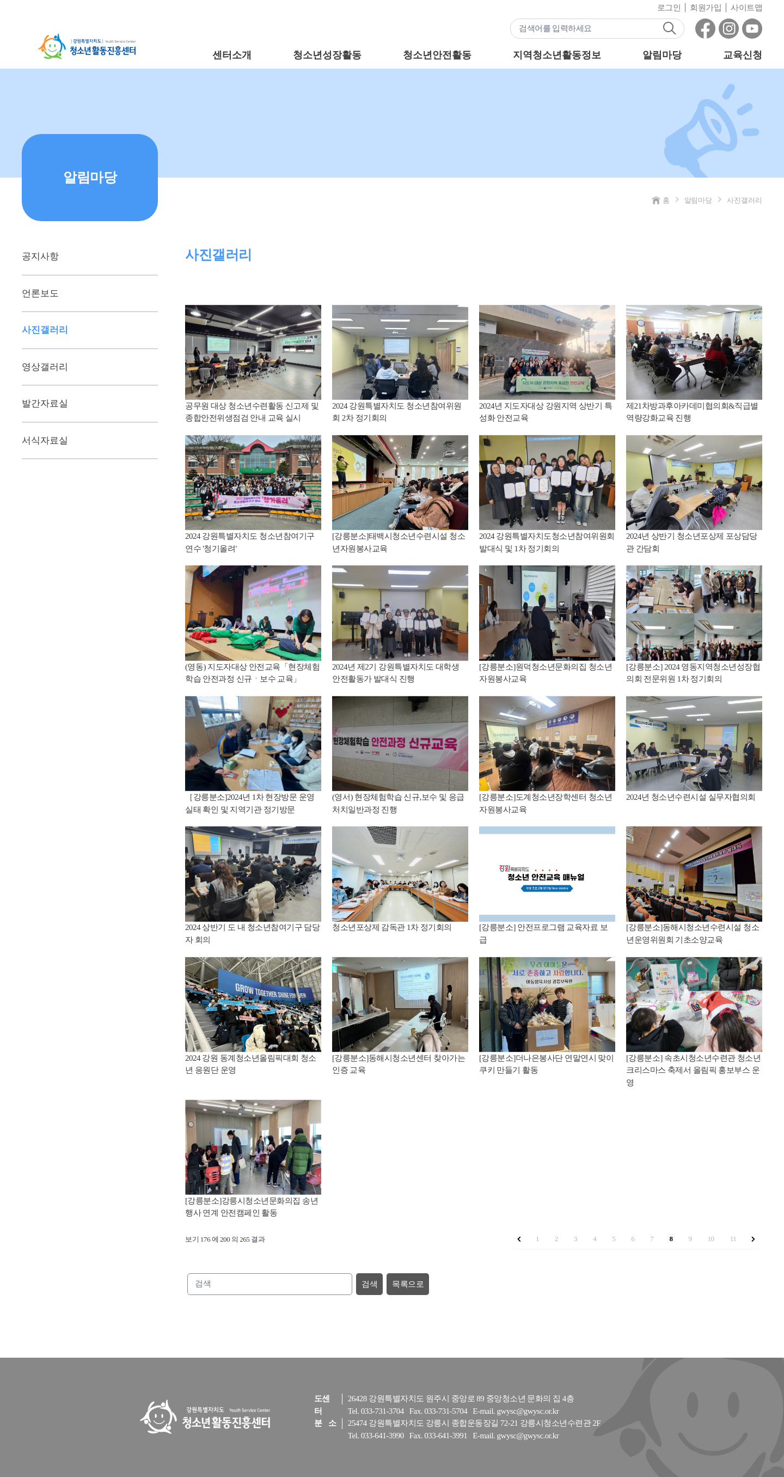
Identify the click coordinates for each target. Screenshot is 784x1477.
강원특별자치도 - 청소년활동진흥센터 (87, 47)
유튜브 (752, 29)
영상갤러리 (45, 367)
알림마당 (662, 55)
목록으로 (408, 1284)
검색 (669, 28)
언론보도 (40, 293)
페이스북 (705, 29)
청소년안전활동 (437, 55)
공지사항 (40, 256)
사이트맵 (746, 7)
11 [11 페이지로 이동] (733, 1239)
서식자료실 (45, 440)
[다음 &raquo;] (753, 1239)
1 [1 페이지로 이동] (537, 1239)
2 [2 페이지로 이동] (556, 1239)
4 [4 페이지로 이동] (594, 1239)
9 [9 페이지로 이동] (689, 1239)
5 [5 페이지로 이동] (613, 1239)
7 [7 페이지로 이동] (651, 1239)
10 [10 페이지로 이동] (711, 1239)
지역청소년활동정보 (557, 55)
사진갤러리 (45, 330)
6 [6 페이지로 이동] (632, 1239)
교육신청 (742, 55)
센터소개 (232, 55)
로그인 (669, 7)
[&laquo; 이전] (519, 1239)
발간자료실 (45, 403)
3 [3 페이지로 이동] (575, 1239)
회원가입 (705, 7)
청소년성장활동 (327, 55)
